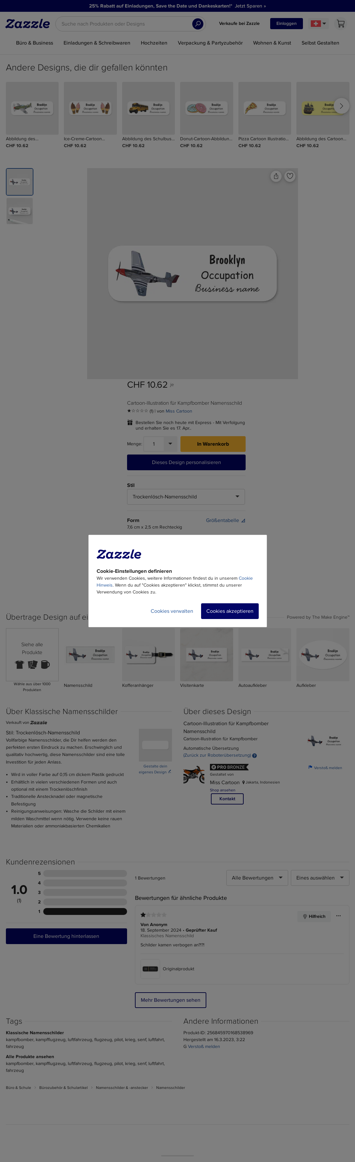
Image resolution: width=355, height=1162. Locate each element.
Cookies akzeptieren (229, 611)
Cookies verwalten (172, 611)
